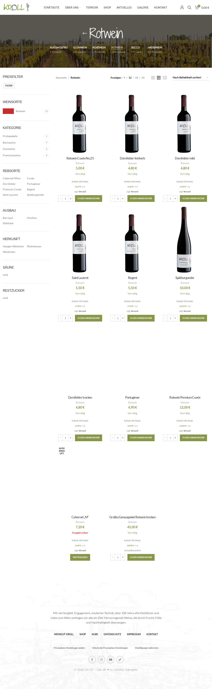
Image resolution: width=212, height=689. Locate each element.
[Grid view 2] (153, 77)
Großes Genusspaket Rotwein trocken (132, 517)
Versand (82, 191)
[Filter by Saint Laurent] (14, 195)
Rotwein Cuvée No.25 (80, 158)
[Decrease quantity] (60, 198)
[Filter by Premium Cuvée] (14, 189)
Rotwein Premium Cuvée (184, 397)
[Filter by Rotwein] (23, 111)
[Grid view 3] (158, 77)
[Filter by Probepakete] (23, 136)
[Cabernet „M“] (80, 479)
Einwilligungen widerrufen (146, 648)
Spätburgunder (184, 278)
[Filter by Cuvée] (38, 178)
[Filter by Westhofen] (14, 252)
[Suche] (189, 7)
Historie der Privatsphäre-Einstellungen (110, 648)
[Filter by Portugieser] (38, 184)
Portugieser (132, 397)
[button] (88, 198)
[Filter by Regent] (38, 189)
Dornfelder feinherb (132, 158)
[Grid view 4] (165, 77)
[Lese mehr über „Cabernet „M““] (80, 557)
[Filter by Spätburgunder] (38, 195)
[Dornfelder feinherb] (132, 120)
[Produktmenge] (65, 198)
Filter (8, 85)
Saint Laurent (80, 278)
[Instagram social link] (101, 659)
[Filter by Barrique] (14, 218)
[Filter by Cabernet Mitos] (14, 178)
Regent (132, 278)
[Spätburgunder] (184, 239)
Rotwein (80, 163)
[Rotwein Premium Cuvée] (184, 359)
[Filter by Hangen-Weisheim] (14, 246)
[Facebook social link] (92, 659)
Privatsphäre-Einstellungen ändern (69, 648)
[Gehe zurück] (84, 33)
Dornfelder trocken (80, 397)
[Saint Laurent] (80, 239)
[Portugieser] (132, 359)
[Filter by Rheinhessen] (38, 246)
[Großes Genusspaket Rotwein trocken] (132, 479)
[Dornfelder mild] (184, 120)
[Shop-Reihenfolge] (190, 77)
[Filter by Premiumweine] (23, 155)
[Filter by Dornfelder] (14, 184)
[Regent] (132, 239)
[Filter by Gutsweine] (23, 149)
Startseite (61, 77)
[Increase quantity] (70, 198)
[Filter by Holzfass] (38, 218)
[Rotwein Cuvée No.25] (80, 120)
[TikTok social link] (120, 659)
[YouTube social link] (110, 659)
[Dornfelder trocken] (80, 359)
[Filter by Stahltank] (14, 223)
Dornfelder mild (185, 158)
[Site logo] (16, 7)
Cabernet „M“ (80, 517)
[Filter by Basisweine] (23, 142)
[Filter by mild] (14, 275)
